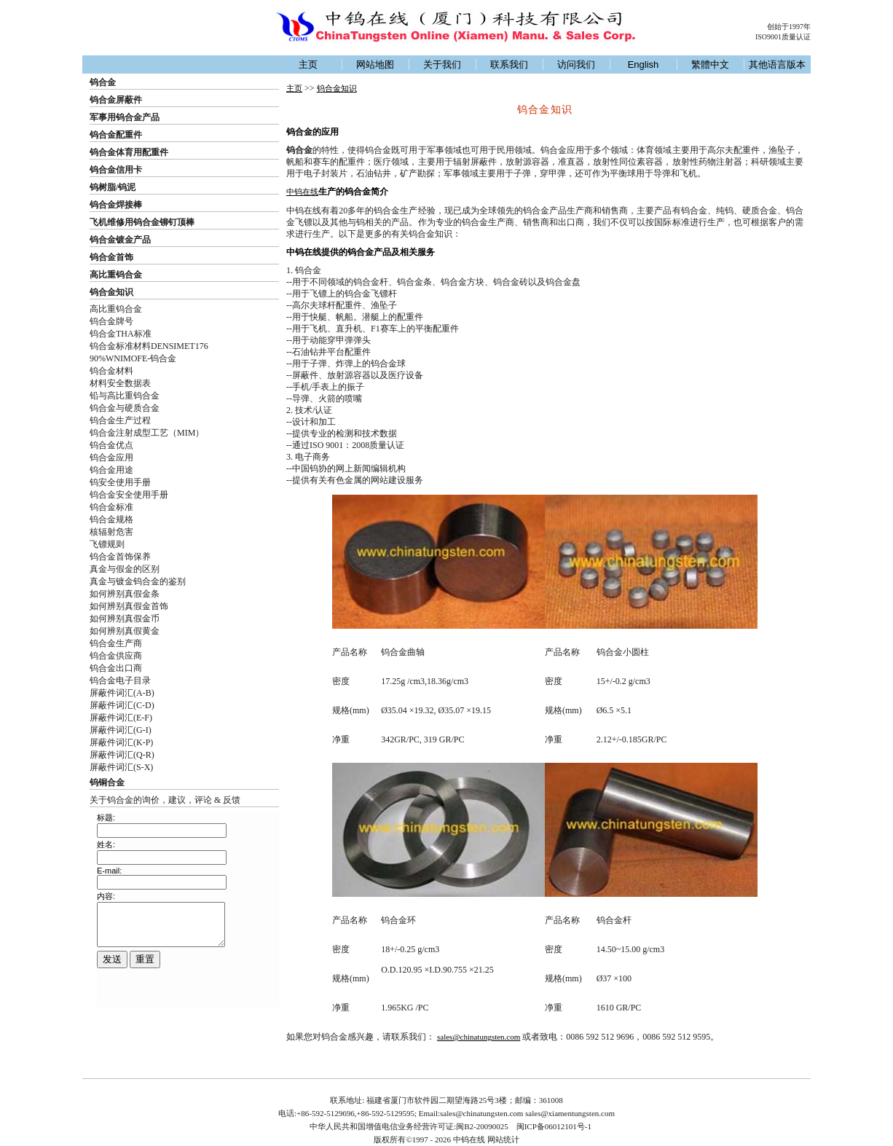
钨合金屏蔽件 (116, 100)
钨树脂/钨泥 (112, 187)
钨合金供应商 (116, 656)
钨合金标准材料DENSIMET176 (149, 346)
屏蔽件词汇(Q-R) (122, 755)
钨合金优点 (111, 445)
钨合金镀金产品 (120, 240)
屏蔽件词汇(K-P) (121, 742)
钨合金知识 (111, 292)
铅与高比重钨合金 (125, 395)
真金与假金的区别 (125, 569)
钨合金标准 (111, 507)
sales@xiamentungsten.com (570, 1113)
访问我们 (576, 64)
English (643, 64)
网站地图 (375, 64)
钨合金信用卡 (116, 170)
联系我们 (509, 64)
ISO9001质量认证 (783, 37)
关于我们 (442, 64)
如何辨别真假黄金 (125, 631)
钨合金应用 (111, 457)
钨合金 (103, 82)
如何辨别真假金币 (125, 618)
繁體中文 (710, 64)
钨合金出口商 (116, 668)
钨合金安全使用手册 (129, 495)
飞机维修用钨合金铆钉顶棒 (142, 222)
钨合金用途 (111, 470)
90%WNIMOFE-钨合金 (133, 358)
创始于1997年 (789, 27)
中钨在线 (302, 191)
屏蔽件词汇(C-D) (122, 705)
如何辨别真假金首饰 (129, 606)
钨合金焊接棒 (116, 205)
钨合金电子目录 (120, 680)
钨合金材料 (111, 371)
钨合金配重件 (116, 135)
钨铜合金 (107, 782)
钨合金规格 (111, 519)
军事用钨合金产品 (125, 117)
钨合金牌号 (111, 321)
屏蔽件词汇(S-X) (121, 767)
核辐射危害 (111, 532)
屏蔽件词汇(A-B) (122, 693)
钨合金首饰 (111, 257)
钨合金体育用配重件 (129, 152)
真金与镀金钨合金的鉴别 (138, 581)
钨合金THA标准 (121, 334)
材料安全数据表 (120, 383)
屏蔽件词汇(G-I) (121, 730)
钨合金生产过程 (120, 420)
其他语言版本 (777, 64)
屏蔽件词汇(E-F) (121, 718)
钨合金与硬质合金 (125, 408)
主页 (308, 64)
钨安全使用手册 (120, 482)
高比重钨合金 (116, 275)
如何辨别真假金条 (125, 594)
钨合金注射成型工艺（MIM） (147, 433)
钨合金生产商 (116, 643)
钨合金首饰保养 (120, 557)
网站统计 (503, 1139)
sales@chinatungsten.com (478, 1036)
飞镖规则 (107, 544)
